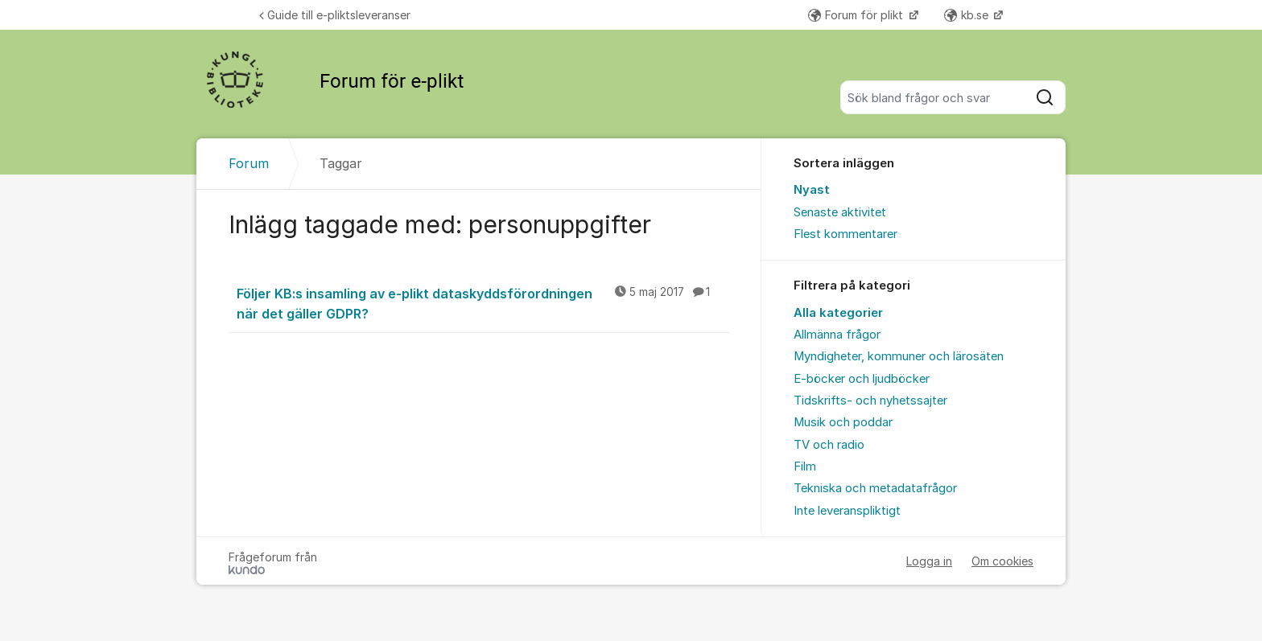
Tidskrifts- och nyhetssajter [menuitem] (870, 400)
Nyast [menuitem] (812, 190)
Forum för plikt (857, 15)
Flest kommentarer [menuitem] (845, 234)
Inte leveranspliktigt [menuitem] (847, 510)
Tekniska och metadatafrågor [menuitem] (875, 488)
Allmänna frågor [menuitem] (837, 334)
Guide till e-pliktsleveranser (334, 15)
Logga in (929, 561)
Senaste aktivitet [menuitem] (840, 212)
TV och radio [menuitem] (829, 445)
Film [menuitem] (805, 466)
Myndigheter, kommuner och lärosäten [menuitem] (899, 356)
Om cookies (1002, 561)
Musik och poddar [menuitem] (843, 422)
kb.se (968, 15)
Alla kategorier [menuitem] (838, 313)
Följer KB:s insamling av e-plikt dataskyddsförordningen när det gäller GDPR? (483, 303)
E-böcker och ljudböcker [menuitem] (862, 379)
